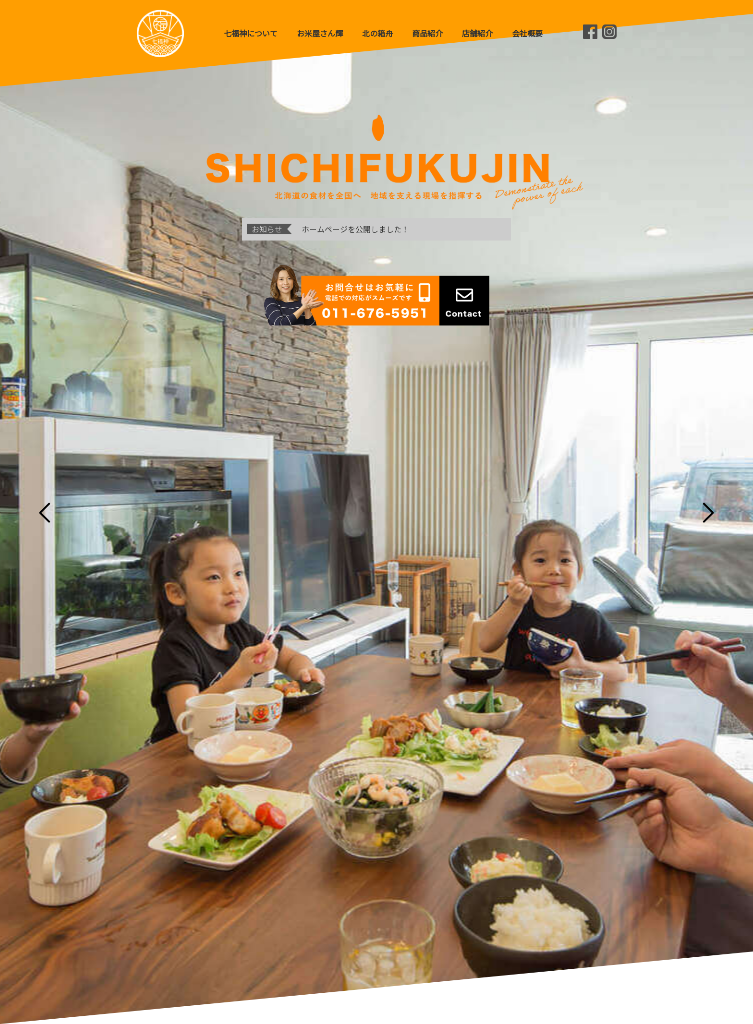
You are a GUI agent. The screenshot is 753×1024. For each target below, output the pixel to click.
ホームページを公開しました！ (355, 229)
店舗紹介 (477, 33)
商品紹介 (427, 33)
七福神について (251, 33)
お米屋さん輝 (320, 33)
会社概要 (527, 33)
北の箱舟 (377, 33)
